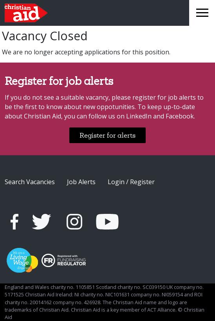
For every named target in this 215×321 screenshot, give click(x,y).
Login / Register (131, 182)
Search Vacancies (30, 182)
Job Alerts (81, 182)
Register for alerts (107, 135)
